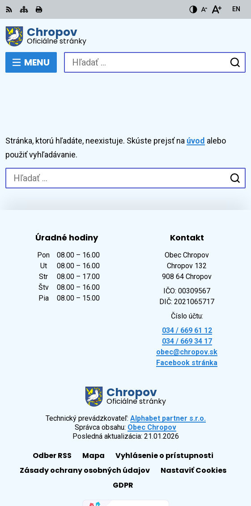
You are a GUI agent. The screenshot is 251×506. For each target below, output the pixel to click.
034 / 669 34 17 (187, 308)
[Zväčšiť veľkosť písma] (216, 9)
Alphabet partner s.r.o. (168, 385)
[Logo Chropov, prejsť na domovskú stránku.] (125, 36)
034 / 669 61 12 (187, 297)
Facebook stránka (186, 330)
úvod (196, 108)
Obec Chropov (152, 394)
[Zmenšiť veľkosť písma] (204, 9)
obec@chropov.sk (186, 319)
